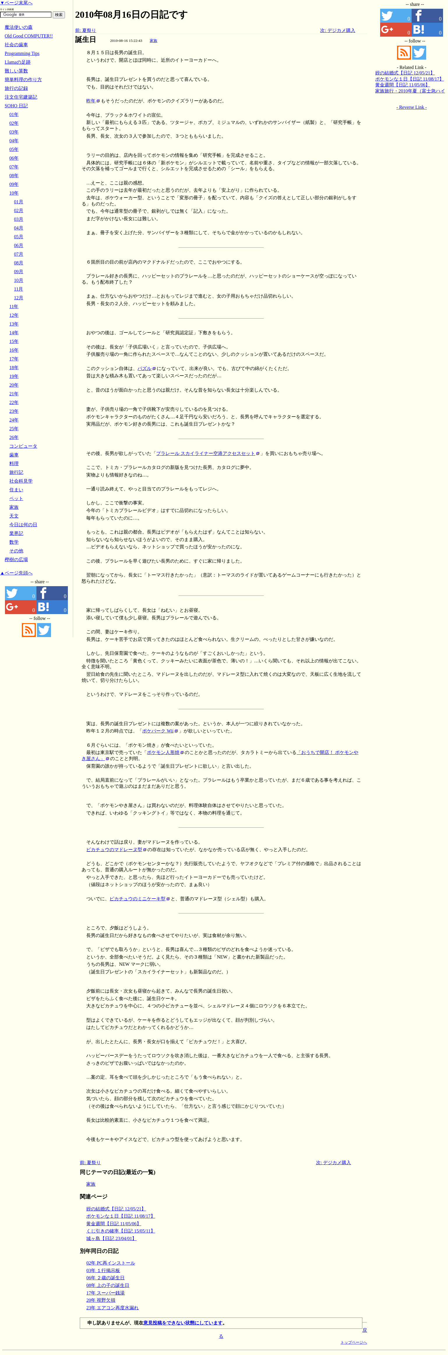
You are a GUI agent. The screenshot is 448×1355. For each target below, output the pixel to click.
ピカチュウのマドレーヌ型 (114, 849)
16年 (14, 350)
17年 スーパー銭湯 (105, 1292)
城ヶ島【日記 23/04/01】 (111, 1238)
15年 (14, 341)
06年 (14, 158)
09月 (18, 271)
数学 (14, 542)
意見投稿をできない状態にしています (183, 1322)
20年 (14, 385)
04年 (14, 140)
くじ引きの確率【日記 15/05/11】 (120, 1230)
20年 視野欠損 (100, 1300)
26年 (14, 437)
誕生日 (85, 39)
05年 (14, 149)
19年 (14, 376)
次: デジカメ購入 (337, 30)
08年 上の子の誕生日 (107, 1285)
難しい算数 (16, 70)
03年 (14, 131)
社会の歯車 (16, 44)
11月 (18, 289)
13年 (14, 323)
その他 (16, 550)
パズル (144, 368)
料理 (14, 463)
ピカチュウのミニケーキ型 (137, 898)
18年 (14, 367)
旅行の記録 (16, 88)
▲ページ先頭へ (16, 572)
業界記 (16, 533)
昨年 (91, 100)
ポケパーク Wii (157, 730)
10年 (14, 193)
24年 (14, 419)
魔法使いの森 (19, 27)
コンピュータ (23, 446)
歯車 (14, 454)
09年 (14, 184)
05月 (18, 236)
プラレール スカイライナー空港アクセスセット (205, 453)
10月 (18, 280)
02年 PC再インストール (110, 1262)
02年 (14, 123)
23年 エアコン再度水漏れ (112, 1307)
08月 (18, 262)
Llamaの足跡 (18, 62)
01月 (18, 201)
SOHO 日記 (16, 105)
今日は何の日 (23, 524)
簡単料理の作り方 (23, 79)
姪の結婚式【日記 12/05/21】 (116, 1208)
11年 (13, 306)
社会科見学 (21, 481)
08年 (14, 175)
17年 (14, 358)
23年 (14, 411)
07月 (18, 254)
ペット (16, 498)
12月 (18, 297)
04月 (18, 227)
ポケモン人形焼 (163, 752)
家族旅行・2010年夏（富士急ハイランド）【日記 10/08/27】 (410, 91)
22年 (14, 402)
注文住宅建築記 (21, 97)
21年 (14, 393)
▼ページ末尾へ (16, 2)
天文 (14, 515)
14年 (14, 332)
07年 (14, 166)
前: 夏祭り (85, 30)
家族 (153, 40)
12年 (14, 315)
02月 (18, 210)
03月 (18, 219)
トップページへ (354, 1342)
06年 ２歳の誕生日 (105, 1277)
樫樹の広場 (16, 559)
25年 (14, 428)
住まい (16, 489)
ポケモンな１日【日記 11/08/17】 (120, 1216)
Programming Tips (22, 53)
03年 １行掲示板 (103, 1270)
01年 (14, 114)
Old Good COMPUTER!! (29, 35)
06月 (18, 245)
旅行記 (16, 472)
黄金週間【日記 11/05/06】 (113, 1223)
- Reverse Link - (411, 107)
